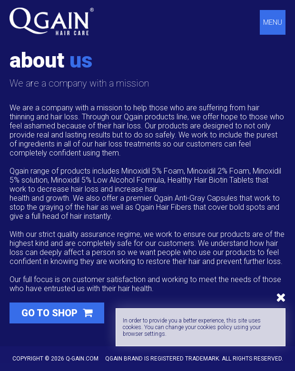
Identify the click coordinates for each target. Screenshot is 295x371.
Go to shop (50, 313)
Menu (272, 22)
